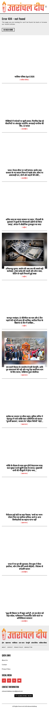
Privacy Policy (6, 669)
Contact (4, 664)
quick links (6, 655)
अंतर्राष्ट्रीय (24, 129)
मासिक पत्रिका (24, 79)
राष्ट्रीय (24, 227)
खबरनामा (24, 375)
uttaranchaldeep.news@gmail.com (12, 691)
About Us (5, 660)
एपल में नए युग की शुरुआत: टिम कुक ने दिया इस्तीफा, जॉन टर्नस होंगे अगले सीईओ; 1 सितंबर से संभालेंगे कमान (24, 566)
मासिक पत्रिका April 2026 (24, 76)
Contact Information (10, 687)
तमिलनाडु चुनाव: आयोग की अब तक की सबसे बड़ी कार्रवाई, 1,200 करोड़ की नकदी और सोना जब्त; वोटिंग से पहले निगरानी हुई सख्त (24, 271)
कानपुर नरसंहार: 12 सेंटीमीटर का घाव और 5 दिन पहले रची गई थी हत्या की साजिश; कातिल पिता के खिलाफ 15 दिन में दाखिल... (24, 320)
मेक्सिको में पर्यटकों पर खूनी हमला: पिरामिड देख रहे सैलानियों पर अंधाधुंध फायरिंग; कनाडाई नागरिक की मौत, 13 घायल (24, 123)
